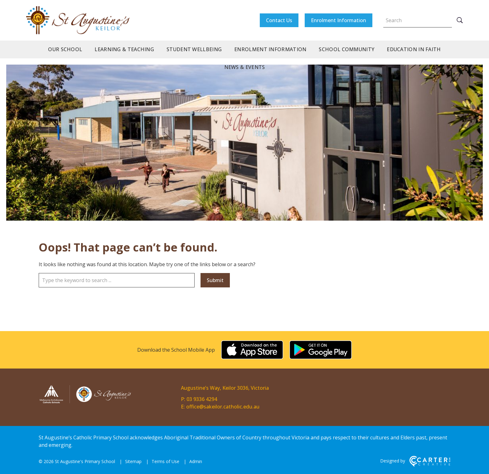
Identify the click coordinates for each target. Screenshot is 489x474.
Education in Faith (414, 49)
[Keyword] (417, 20)
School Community (346, 49)
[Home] (85, 402)
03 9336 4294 (201, 399)
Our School (65, 49)
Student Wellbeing (194, 49)
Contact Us (279, 20)
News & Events (244, 67)
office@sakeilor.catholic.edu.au (222, 406)
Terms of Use (165, 461)
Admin (195, 461)
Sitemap (133, 461)
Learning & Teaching (124, 49)
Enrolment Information (338, 20)
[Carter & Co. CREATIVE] (429, 465)
